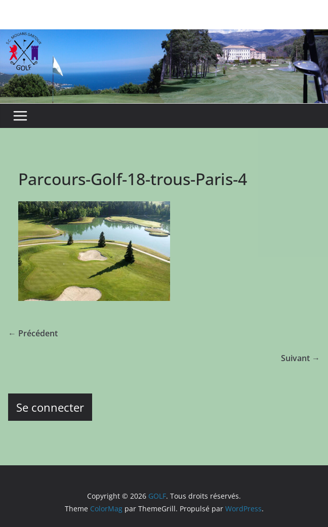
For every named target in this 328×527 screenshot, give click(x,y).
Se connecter (50, 407)
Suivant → (300, 358)
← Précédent (33, 333)
